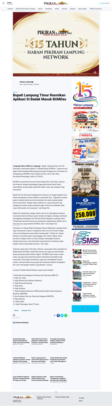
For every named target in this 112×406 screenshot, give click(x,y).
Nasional (64, 8)
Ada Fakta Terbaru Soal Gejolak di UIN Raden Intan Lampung (90, 273)
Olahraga (73, 8)
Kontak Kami (80, 398)
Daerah (40, 8)
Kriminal (8, 8)
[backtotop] (56, 392)
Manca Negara (83, 8)
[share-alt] (54, 315)
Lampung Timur (26, 310)
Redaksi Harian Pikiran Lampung (24, 8)
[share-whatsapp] (65, 315)
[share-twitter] (61, 315)
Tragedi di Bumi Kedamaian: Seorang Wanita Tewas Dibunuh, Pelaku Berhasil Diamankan (90, 295)
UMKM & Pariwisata (97, 8)
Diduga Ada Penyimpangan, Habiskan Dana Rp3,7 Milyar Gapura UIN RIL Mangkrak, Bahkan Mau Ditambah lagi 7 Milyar (90, 262)
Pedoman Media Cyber (62, 397)
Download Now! (105, 3)
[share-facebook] (57, 315)
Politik (57, 8)
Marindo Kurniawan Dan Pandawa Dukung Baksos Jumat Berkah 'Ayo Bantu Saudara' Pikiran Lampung (90, 251)
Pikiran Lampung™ (17, 401)
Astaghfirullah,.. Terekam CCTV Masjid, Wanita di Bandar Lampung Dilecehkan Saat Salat (89, 284)
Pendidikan (48, 8)
